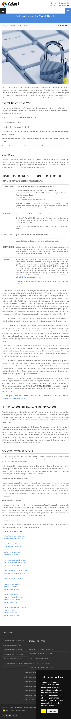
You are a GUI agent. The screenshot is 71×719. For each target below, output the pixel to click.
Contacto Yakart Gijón (10, 602)
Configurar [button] (52, 711)
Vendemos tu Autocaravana (12, 565)
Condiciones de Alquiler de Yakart (40, 654)
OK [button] (44, 711)
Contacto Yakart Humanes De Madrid (15, 607)
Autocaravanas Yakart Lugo (33, 691)
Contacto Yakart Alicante (11, 589)
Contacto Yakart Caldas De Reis (13, 597)
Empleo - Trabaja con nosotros (39, 663)
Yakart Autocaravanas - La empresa (14, 536)
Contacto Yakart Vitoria (11, 618)
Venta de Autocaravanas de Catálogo (15, 560)
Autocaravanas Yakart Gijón (33, 672)
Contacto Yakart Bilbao (11, 594)
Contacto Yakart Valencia (11, 615)
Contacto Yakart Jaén (10, 610)
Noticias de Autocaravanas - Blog (14, 538)
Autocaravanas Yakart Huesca (34, 677)
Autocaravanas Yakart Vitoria (34, 700)
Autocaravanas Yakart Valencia (35, 695)
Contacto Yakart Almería (11, 592)
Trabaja (62, 3)
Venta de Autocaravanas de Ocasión (15, 562)
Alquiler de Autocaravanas (12, 552)
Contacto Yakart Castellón (12, 599)
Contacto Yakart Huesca (11, 605)
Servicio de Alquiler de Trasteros (13, 579)
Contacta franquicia (57, 5)
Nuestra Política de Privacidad (38, 658)
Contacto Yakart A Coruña (12, 584)
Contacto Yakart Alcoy (10, 587)
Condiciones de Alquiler (11, 554)
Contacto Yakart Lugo (10, 612)
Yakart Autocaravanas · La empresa (40, 649)
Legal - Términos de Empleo (12, 546)
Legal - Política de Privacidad (12, 544)
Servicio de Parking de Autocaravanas (15, 570)
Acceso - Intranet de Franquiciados (40, 667)
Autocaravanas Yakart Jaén (33, 686)
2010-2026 (6, 708)
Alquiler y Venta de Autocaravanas (14, 710)
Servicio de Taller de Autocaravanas (14, 573)
